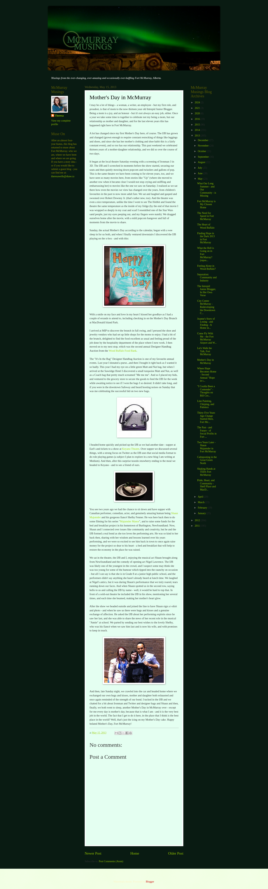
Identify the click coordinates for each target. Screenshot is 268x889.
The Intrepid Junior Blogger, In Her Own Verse (206, 291)
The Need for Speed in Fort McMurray (205, 216)
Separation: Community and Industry (206, 277)
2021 (197, 108)
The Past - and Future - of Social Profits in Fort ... (206, 432)
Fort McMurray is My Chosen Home (206, 204)
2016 (197, 119)
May (200, 178)
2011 (197, 525)
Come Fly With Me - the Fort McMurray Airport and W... (206, 338)
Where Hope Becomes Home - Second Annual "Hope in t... (206, 374)
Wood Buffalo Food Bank (122, 350)
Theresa (59, 115)
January (202, 513)
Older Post (175, 853)
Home (134, 853)
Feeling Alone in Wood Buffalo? (206, 267)
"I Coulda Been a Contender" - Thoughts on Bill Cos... (206, 391)
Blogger (150, 881)
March (201, 502)
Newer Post (93, 853)
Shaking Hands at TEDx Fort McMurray (206, 471)
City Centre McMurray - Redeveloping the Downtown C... (206, 307)
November (203, 145)
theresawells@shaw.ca (62, 176)
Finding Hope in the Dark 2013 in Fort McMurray (206, 238)
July (200, 167)
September (203, 156)
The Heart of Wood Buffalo (205, 226)
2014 (197, 130)
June (200, 173)
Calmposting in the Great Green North (207, 460)
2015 (197, 124)
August (202, 162)
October (202, 151)
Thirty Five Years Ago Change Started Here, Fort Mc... (206, 417)
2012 (197, 520)
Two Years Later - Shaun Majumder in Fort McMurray (206, 447)
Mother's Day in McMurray (205, 361)
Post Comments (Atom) (111, 861)
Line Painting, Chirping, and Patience (205, 404)
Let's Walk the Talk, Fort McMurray (204, 351)
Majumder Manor (129, 521)
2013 (197, 135)
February (203, 507)
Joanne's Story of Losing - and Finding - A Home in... (206, 323)
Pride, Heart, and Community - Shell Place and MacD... (206, 485)
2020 (197, 113)
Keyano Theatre (130, 448)
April (201, 496)
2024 (197, 102)
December (203, 140)
